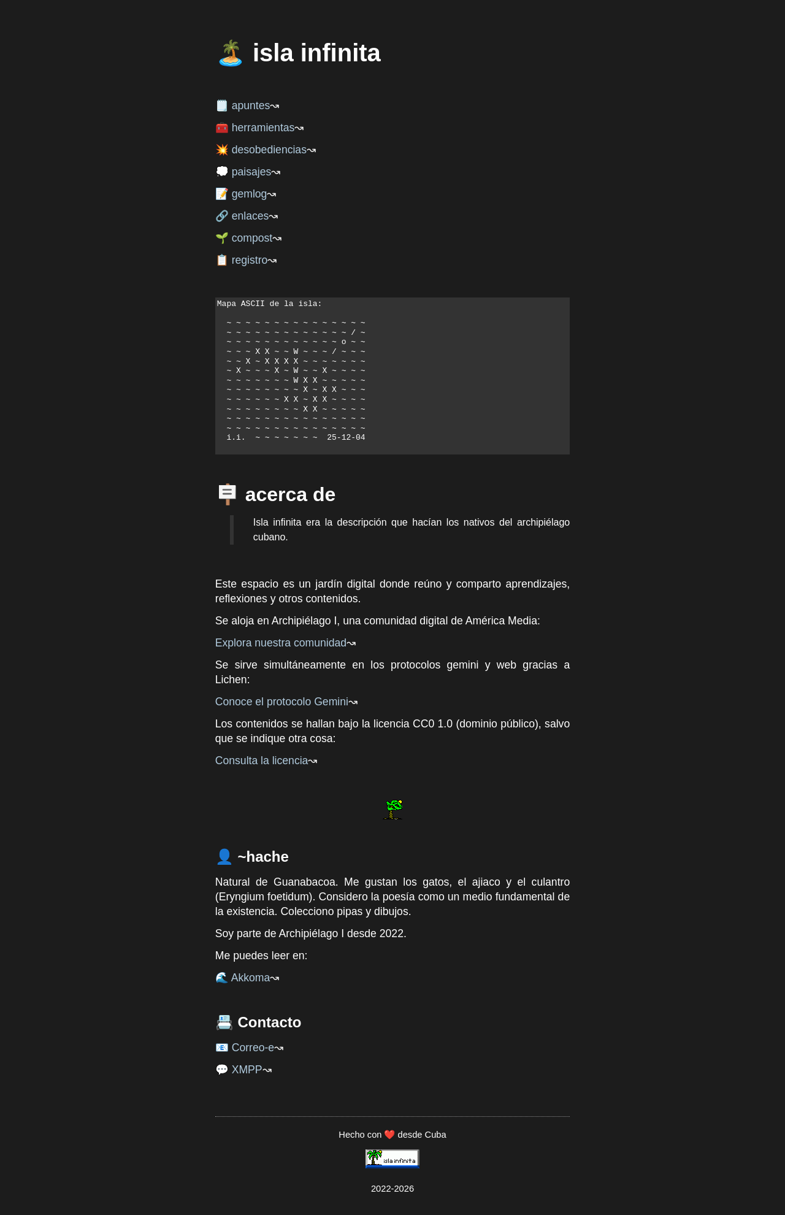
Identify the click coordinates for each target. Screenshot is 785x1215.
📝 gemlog (241, 194)
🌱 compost (243, 238)
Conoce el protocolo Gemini (281, 702)
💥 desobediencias (261, 150)
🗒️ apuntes (242, 105)
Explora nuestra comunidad (281, 643)
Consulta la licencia (261, 760)
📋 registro (241, 260)
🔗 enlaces (242, 216)
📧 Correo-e (244, 1047)
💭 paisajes (243, 172)
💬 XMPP (238, 1070)
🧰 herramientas (255, 127)
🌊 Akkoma (242, 978)
